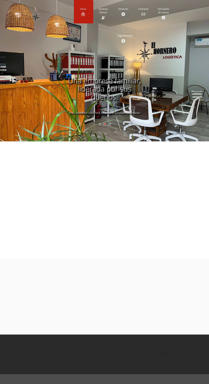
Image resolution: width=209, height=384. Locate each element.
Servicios (123, 11)
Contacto (143, 11)
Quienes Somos (103, 13)
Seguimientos (123, 38)
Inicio (83, 11)
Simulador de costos (163, 13)
